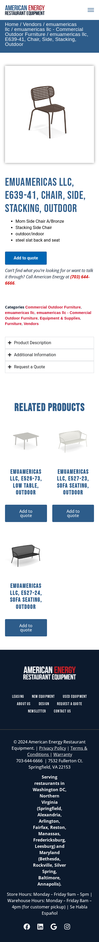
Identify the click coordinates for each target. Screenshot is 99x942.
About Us (24, 703)
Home (11, 24)
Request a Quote (69, 703)
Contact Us (62, 711)
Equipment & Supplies (60, 318)
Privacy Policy (52, 748)
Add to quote (26, 258)
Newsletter (37, 711)
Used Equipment (75, 696)
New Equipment (43, 696)
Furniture (13, 324)
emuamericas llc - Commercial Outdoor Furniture (44, 31)
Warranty (62, 754)
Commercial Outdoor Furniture (53, 307)
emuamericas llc (20, 313)
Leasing (18, 696)
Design (44, 703)
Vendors (32, 24)
